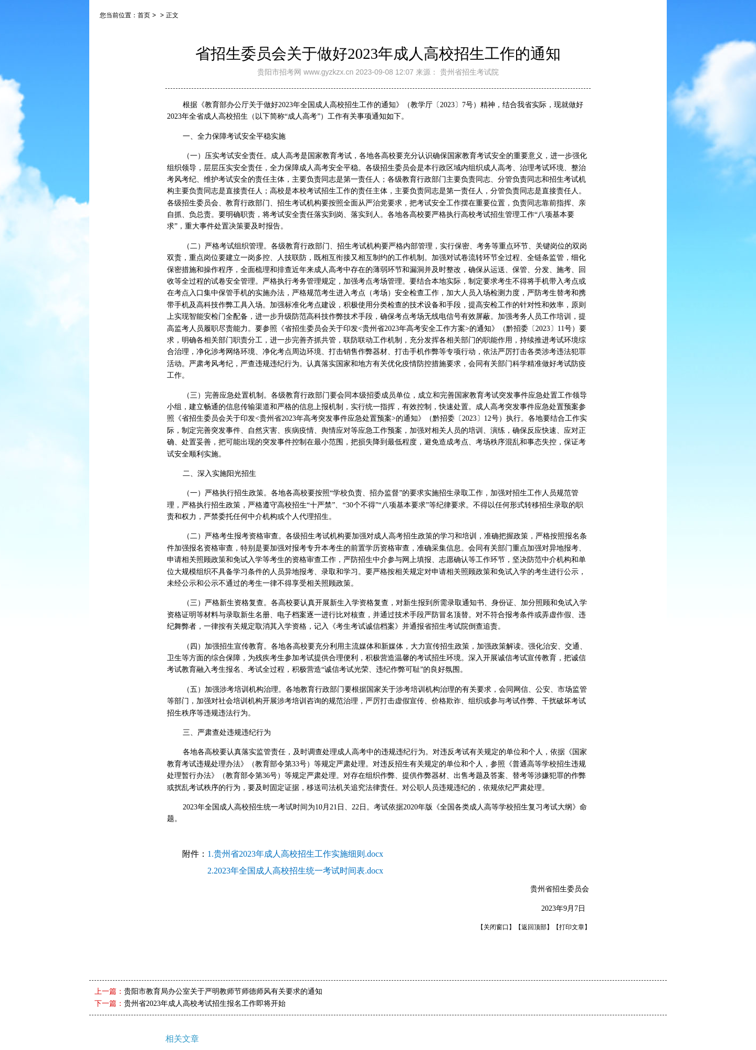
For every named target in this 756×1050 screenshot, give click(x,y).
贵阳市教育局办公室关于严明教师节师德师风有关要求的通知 (223, 991)
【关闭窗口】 (496, 927)
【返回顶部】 (534, 927)
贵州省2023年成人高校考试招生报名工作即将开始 (205, 1003)
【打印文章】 (572, 927)
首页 (144, 15)
